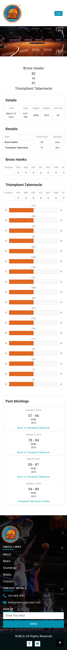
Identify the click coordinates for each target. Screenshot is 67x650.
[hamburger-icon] (58, 13)
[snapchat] (37, 643)
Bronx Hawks (11, 142)
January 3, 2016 (33, 410)
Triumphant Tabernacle (16, 147)
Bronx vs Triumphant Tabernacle (33, 427)
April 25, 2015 (33, 459)
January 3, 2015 (33, 483)
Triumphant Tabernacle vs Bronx (33, 501)
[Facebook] (29, 643)
